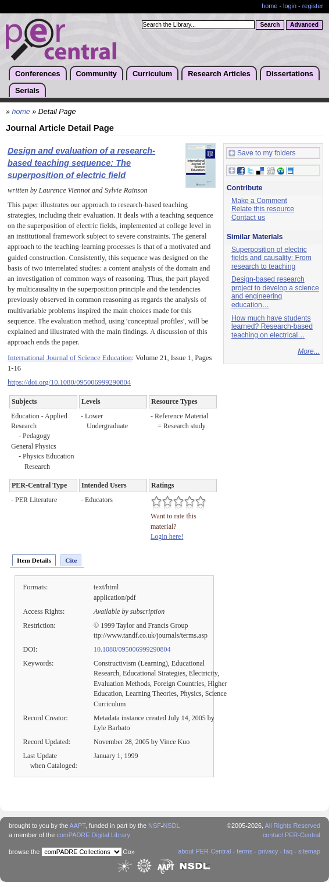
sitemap (309, 851)
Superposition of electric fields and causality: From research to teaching (271, 258)
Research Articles (219, 73)
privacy (268, 851)
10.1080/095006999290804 (132, 649)
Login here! (167, 536)
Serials (27, 90)
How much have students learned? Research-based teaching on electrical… (272, 326)
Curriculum (152, 73)
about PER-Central (204, 851)
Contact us (248, 218)
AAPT (77, 825)
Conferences (37, 73)
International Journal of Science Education (70, 358)
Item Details (34, 560)
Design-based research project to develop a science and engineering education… (275, 292)
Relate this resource (262, 209)
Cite (71, 560)
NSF (154, 825)
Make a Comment (259, 201)
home (269, 5)
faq (288, 851)
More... (309, 351)
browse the (24, 851)
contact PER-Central (291, 834)
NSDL (171, 825)
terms (244, 851)
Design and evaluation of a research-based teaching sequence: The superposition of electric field (81, 163)
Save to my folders (262, 153)
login (289, 5)
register (312, 5)
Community (96, 73)
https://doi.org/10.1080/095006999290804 (69, 382)
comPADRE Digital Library (93, 834)
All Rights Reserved (293, 825)
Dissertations (289, 73)
